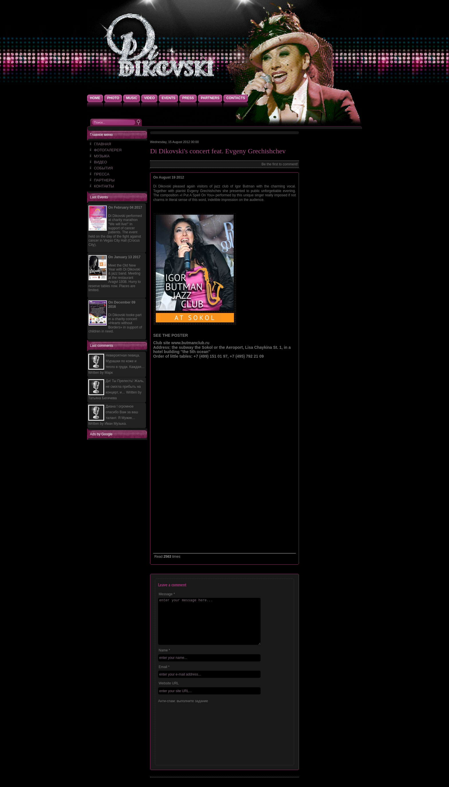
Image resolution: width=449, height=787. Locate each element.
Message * (167, 594)
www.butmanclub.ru (190, 342)
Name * (164, 650)
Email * (164, 667)
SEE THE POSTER (170, 335)
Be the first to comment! (279, 164)
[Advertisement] (118, 526)
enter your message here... (209, 621)
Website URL (169, 683)
